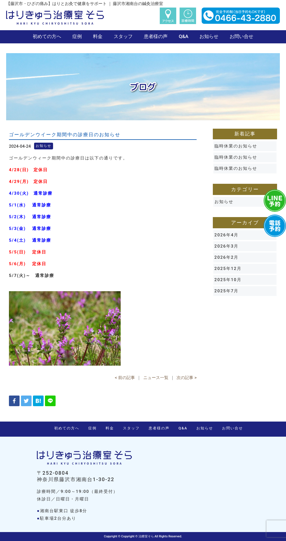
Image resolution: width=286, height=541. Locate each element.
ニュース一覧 (155, 377)
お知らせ (208, 36)
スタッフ (123, 36)
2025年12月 (228, 268)
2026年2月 (226, 257)
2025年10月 (228, 279)
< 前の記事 (125, 377)
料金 (98, 36)
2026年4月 (226, 234)
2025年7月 (226, 290)
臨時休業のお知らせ (235, 146)
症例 (77, 36)
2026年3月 (226, 246)
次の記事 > (187, 377)
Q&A (183, 36)
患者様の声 (156, 36)
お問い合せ (241, 36)
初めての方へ (47, 36)
